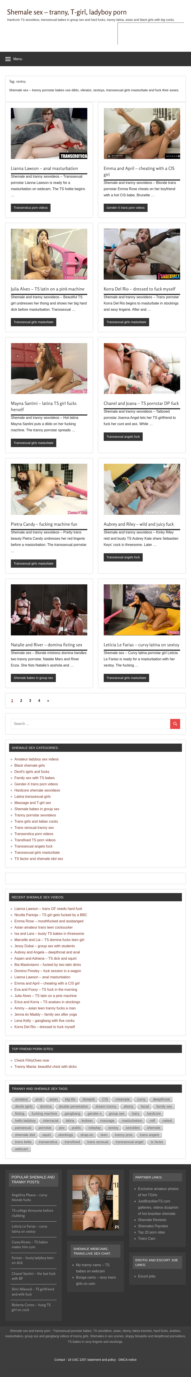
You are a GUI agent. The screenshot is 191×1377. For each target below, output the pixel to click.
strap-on (87, 1135)
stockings (65, 1135)
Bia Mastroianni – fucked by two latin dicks (47, 965)
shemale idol (25, 1135)
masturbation (132, 1120)
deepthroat (161, 1099)
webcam (21, 1149)
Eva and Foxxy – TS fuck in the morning (45, 989)
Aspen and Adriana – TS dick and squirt (45, 958)
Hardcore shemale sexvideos (37, 790)
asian (53, 1099)
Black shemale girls (29, 765)
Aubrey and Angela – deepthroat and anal (47, 952)
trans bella (23, 1142)
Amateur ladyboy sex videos (36, 759)
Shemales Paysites (153, 1226)
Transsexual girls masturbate (33, 322)
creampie (122, 1099)
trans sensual (97, 1142)
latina (70, 1120)
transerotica (48, 1142)
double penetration (73, 1106)
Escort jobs (147, 1276)
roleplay (94, 1128)
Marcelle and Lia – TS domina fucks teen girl (49, 940)
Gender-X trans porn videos (126, 207)
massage (107, 1120)
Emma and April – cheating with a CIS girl (47, 983)
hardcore (154, 1113)
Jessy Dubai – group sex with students (44, 946)
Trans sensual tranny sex (34, 828)
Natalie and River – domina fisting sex (46, 644)
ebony (128, 1106)
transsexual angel (129, 1142)
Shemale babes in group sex (33, 678)
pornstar (45, 1128)
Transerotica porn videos (31, 207)
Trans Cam (147, 1238)
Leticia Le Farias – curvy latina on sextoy (141, 644)
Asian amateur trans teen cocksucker (43, 927)
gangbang (72, 1113)
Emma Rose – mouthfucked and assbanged (48, 921)
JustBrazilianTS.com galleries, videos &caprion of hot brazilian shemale (158, 1207)
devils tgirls (24, 1106)
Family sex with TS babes (34, 778)
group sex (117, 1113)
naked (167, 1120)
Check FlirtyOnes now (31, 1060)
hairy (136, 1113)
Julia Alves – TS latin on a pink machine (47, 289)
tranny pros (124, 1135)
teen (104, 1135)
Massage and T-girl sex (32, 803)
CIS (105, 1099)
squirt (46, 1135)
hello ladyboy (25, 1120)
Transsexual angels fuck (123, 436)
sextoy (113, 1128)
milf (152, 1120)
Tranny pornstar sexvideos (35, 815)
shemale (153, 1128)
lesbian (87, 1120)
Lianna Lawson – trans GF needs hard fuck (48, 909)
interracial (50, 1120)
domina (45, 1106)
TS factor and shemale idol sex (38, 859)
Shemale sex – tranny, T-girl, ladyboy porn (69, 12)
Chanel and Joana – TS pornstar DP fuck (141, 403)
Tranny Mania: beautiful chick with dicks (45, 1067)
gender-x (95, 1113)
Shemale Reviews (152, 1220)
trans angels (149, 1135)
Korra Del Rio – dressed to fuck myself (139, 289)
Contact (59, 1359)
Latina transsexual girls (32, 796)
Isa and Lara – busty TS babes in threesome (49, 933)
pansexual (23, 1128)
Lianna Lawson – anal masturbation (44, 168)
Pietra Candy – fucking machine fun (44, 524)
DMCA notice (128, 1359)
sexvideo (133, 1128)
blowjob (89, 1099)
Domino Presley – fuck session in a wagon (47, 971)
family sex (164, 1106)
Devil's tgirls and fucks (31, 772)
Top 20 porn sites (151, 1232)
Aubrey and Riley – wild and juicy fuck (139, 524)
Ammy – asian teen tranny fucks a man (45, 1008)
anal (38, 1099)
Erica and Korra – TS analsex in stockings (47, 1002)
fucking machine (44, 1113)
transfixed (72, 1142)
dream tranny (106, 1106)
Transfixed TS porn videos (35, 840)
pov (62, 1128)
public (76, 1128)
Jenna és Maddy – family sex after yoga (45, 1014)
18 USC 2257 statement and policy (92, 1359)
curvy (141, 1099)
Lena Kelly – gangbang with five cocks (44, 1021)
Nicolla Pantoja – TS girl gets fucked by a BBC (50, 915)
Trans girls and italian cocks (36, 821)
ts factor (157, 1142)
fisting (19, 1113)
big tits (70, 1099)
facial (145, 1106)
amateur (21, 1099)
